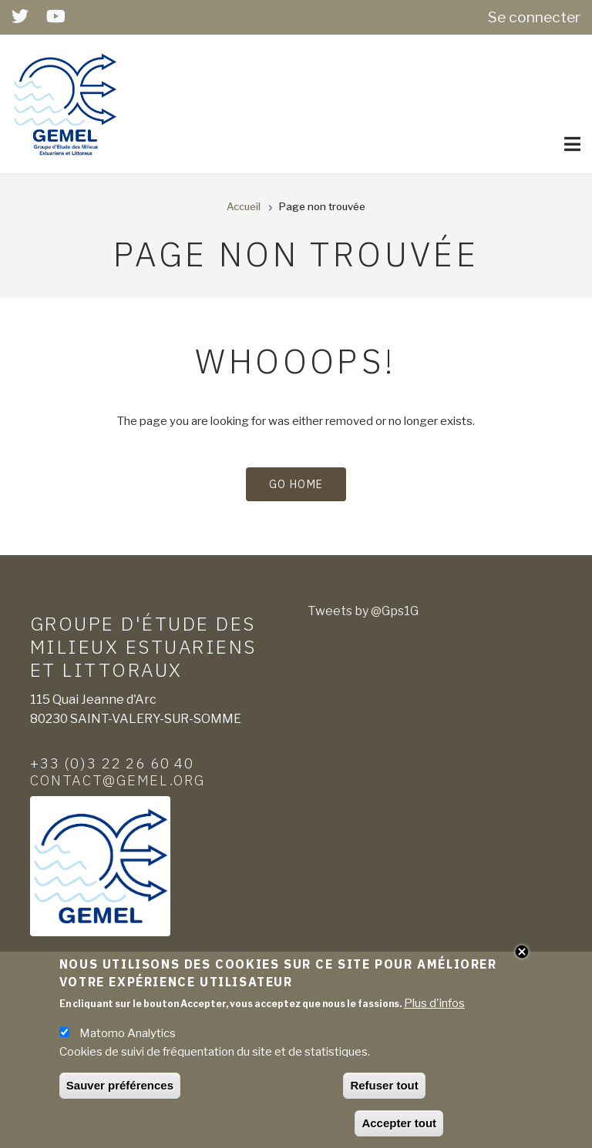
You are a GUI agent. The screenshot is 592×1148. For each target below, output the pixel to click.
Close (522, 955)
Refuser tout (384, 1088)
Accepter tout (399, 1126)
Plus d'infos (434, 1006)
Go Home (296, 484)
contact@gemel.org (117, 780)
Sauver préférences (119, 1088)
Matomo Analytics (127, 1036)
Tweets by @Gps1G (363, 611)
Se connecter (534, 17)
